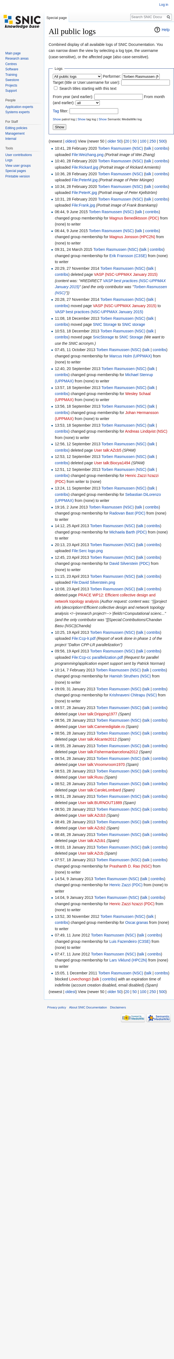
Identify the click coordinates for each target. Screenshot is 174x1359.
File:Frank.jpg (83, 205)
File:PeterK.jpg (84, 192)
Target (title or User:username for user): (86, 82)
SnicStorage (103, 337)
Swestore (12, 80)
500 (162, 141)
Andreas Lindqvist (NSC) (146, 431)
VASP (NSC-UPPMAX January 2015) (126, 274)
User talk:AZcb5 (107, 450)
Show (57, 119)
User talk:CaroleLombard (99, 790)
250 (153, 141)
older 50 (114, 141)
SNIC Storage (105, 324)
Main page (13, 53)
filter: (60, 111)
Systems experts (17, 112)
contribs (161, 148)
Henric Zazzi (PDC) (126, 885)
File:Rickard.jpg (85, 167)
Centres (11, 64)
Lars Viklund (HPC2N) (128, 960)
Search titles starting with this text (88, 88)
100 (143, 141)
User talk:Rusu (90, 777)
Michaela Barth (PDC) (128, 532)
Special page (56, 18)
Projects (11, 85)
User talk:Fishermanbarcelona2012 (108, 752)
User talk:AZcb (90, 853)
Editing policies (16, 128)
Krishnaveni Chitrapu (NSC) (133, 695)
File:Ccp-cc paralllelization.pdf (97, 657)
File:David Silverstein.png (93, 582)
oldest (70, 141)
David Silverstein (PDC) (129, 563)
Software (11, 69)
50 (134, 141)
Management (14, 133)
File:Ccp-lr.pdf (83, 638)
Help (166, 29)
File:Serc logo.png (87, 551)
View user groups (18, 166)
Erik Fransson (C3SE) (128, 256)
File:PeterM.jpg (85, 180)
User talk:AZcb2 (92, 828)
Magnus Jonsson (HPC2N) (132, 237)
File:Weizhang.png (88, 154)
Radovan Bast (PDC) (127, 513)
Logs (8, 160)
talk (148, 148)
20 (127, 141)
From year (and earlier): (73, 97)
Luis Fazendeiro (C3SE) (129, 941)
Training (11, 75)
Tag (56, 111)
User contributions (18, 155)
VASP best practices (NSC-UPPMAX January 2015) (99, 312)
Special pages (15, 171)
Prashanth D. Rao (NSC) (130, 866)
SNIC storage (133, 324)
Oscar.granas (136, 922)
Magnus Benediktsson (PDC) (134, 218)
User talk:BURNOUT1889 (100, 803)
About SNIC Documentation (88, 1007)
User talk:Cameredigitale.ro (101, 726)
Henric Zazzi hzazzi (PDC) (131, 904)
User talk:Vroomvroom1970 (101, 764)
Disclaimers (118, 1007)
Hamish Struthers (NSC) (130, 676)
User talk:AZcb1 (92, 840)
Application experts (19, 107)
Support (11, 91)
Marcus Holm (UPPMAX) (130, 356)
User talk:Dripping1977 (97, 714)
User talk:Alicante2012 (97, 739)
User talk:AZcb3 (92, 815)
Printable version (17, 176)
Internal (10, 139)
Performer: (112, 76)
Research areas (17, 58)
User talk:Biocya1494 (112, 463)
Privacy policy (56, 1007)
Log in (163, 5)
